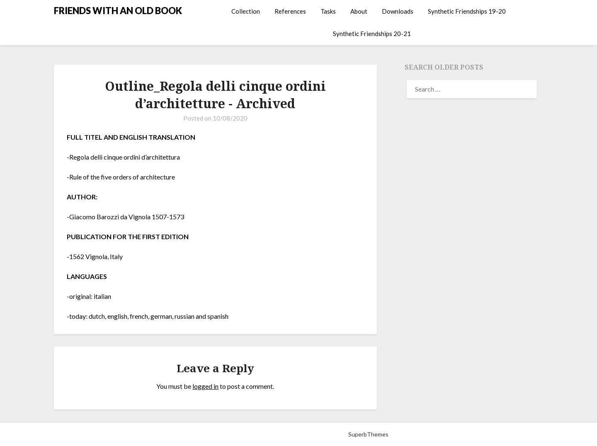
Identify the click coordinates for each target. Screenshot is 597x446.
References (290, 11)
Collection (245, 11)
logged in (205, 386)
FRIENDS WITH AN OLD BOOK (118, 10)
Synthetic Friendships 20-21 (372, 33)
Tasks (328, 11)
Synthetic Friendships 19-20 (467, 11)
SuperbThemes (368, 434)
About (358, 11)
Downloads (397, 11)
